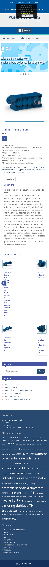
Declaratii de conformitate (17, 545)
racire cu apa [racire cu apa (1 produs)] (38, 497)
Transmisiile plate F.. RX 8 (11, 172)
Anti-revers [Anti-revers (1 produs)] (30, 438)
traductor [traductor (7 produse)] (9, 510)
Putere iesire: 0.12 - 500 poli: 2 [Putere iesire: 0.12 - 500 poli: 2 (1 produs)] (24, 497)
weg (24, 172)
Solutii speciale (10, 396)
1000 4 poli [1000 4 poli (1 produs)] (19, 438)
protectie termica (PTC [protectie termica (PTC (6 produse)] (19, 492)
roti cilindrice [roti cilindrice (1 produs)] (28, 501)
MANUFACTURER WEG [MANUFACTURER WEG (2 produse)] (27, 454)
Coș (5, 537)
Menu (24, 30)
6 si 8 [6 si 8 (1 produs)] (14, 438)
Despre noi (8, 540)
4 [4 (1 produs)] (7, 438)
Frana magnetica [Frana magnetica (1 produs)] (20, 445)
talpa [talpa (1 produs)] (26, 506)
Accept (27, 16)
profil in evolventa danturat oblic (32, 170)
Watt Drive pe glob (11, 552)
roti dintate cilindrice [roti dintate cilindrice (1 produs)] (39, 501)
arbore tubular (29, 167)
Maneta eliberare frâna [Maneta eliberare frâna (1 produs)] (9, 454)
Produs (21, 38)
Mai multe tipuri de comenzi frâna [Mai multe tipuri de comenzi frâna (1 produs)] (34, 450)
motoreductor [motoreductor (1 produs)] (6, 464)
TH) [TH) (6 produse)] (31, 505)
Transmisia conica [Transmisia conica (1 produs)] (23, 511)
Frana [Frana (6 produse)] (10, 444)
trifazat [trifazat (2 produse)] (5, 518)
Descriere (9, 179)
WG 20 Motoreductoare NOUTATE (18, 399)
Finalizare (8, 547)
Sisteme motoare (11, 393)
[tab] (10, 179)
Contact (7, 532)
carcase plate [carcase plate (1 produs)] (17, 440)
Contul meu (8, 535)
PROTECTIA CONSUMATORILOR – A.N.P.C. (18, 428)
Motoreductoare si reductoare (16, 390)
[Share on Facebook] (4, 138)
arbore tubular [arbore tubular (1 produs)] (39, 438)
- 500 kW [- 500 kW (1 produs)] (4, 438)
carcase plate (41, 167)
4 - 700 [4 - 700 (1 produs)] (11, 438)
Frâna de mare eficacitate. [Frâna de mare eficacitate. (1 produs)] (34, 445)
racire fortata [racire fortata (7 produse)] (12, 500)
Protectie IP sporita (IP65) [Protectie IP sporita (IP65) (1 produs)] (27, 484)
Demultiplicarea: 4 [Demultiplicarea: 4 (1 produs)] (28, 440)
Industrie (13, 167)
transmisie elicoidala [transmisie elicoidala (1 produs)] (35, 511)
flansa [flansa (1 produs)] (3, 445)
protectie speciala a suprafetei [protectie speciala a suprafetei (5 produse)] (23, 488)
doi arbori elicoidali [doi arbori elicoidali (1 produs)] (40, 440)
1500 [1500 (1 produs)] (25, 438)
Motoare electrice (12, 387)
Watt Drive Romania (9, 38)
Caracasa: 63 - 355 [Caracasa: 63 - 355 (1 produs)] (7, 440)
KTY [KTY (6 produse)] (20, 449)
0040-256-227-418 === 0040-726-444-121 (25, 2)
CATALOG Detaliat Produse (15, 530)
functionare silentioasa (10, 170)
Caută (41, 371)
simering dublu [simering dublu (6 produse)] (13, 505)
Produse (7, 550)
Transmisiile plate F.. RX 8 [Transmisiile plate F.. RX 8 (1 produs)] (36, 514)
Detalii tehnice (9, 542)
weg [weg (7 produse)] (12, 518)
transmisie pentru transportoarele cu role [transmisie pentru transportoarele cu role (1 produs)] (15, 514)
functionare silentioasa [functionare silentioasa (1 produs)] (9, 450)
